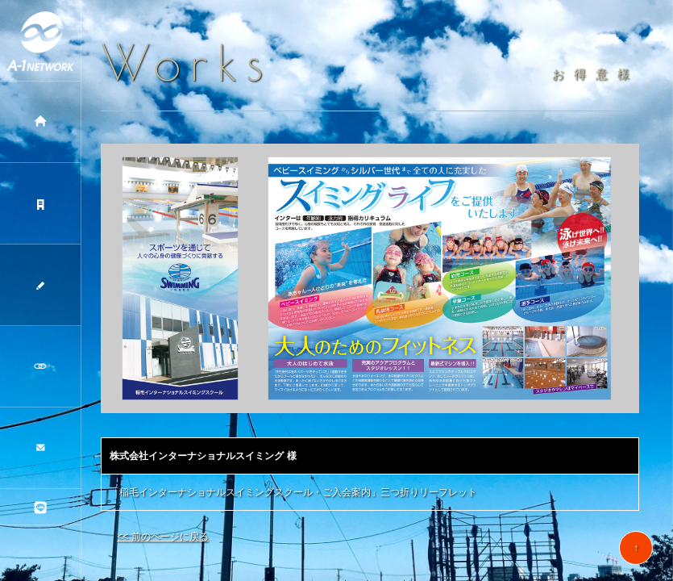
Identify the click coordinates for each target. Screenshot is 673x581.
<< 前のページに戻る (162, 536)
